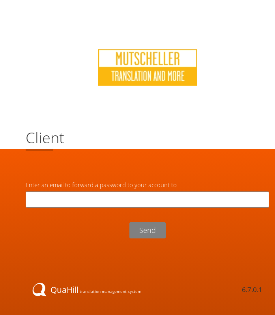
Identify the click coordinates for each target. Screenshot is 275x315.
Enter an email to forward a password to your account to (101, 185)
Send (147, 230)
